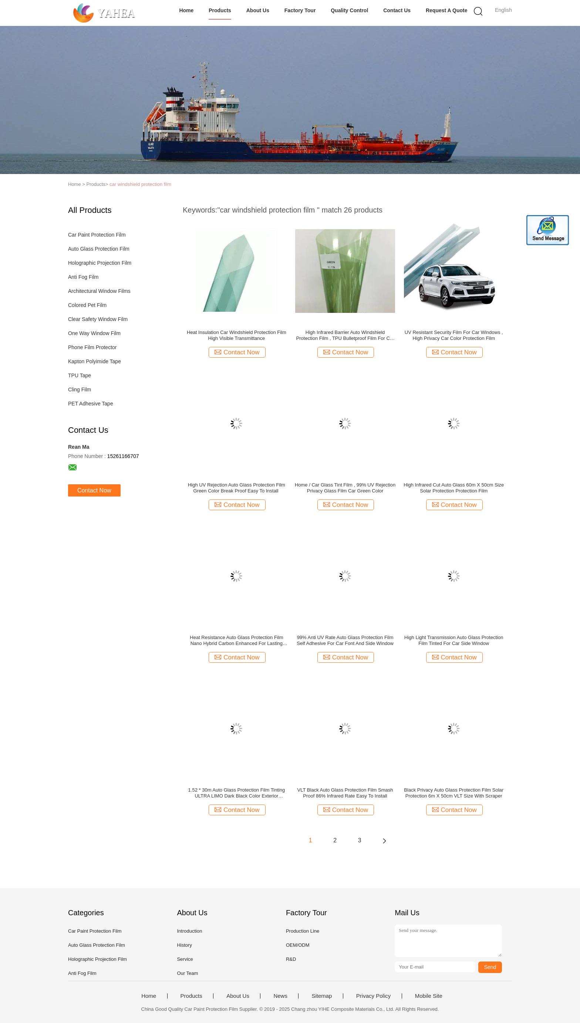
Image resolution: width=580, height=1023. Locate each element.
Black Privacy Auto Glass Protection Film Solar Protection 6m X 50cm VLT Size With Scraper (453, 793)
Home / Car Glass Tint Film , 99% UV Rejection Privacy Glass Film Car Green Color (345, 488)
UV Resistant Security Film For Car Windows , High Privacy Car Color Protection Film (454, 335)
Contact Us (397, 10)
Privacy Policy (373, 996)
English (503, 10)
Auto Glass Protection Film (98, 249)
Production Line (302, 931)
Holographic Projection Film (99, 263)
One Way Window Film (94, 333)
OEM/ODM (298, 945)
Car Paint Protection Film (97, 235)
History (184, 945)
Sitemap (321, 996)
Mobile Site (428, 996)
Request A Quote (447, 10)
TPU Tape (79, 375)
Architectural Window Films (99, 291)
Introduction (189, 931)
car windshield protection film (140, 184)
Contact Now (94, 490)
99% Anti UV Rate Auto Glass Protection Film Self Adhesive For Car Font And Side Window (345, 640)
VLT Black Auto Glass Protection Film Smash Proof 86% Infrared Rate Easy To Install (345, 793)
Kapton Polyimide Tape (94, 361)
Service (185, 959)
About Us (257, 10)
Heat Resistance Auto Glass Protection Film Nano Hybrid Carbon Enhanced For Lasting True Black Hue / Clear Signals (236, 640)
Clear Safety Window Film (98, 319)
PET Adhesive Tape (90, 404)
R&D (291, 959)
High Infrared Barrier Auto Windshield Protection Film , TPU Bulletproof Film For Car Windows (345, 335)
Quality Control (349, 10)
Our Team (187, 973)
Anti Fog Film (83, 277)
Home (186, 10)
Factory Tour (300, 10)
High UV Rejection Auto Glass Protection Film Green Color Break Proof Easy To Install (236, 488)
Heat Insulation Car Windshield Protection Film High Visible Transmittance (236, 335)
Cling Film (79, 389)
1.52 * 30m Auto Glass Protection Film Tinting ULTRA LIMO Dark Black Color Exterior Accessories (236, 793)
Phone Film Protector (92, 347)
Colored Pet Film (87, 305)
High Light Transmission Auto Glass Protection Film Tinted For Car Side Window (453, 640)
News (280, 996)
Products (220, 10)
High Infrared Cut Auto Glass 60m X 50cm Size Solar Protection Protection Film (454, 488)
